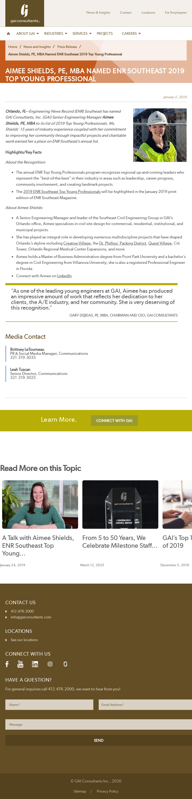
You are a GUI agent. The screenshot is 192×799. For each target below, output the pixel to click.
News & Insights (98, 12)
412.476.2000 (22, 611)
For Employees (176, 12)
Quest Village (160, 243)
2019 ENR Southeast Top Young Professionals (62, 191)
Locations (148, 12)
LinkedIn (64, 275)
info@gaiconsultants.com (31, 617)
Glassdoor (65, 664)
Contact (126, 12)
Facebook (7, 664)
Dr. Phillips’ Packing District (122, 243)
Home (12, 47)
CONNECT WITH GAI (114, 420)
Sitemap (80, 791)
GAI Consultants (24, 13)
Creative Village (77, 243)
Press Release (67, 47)
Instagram (50, 664)
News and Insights (37, 47)
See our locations (24, 640)
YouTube (20, 664)
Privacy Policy (107, 791)
